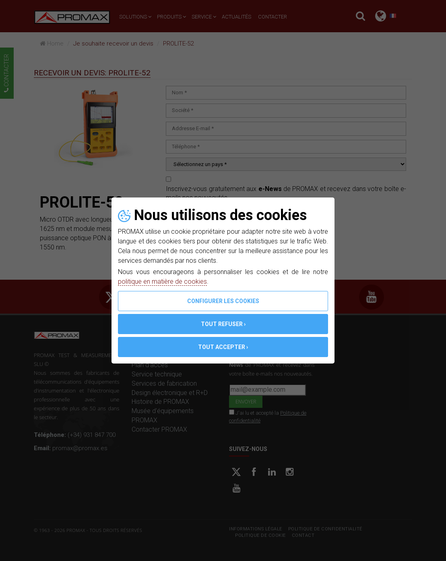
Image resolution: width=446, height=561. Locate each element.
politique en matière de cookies (162, 281)
